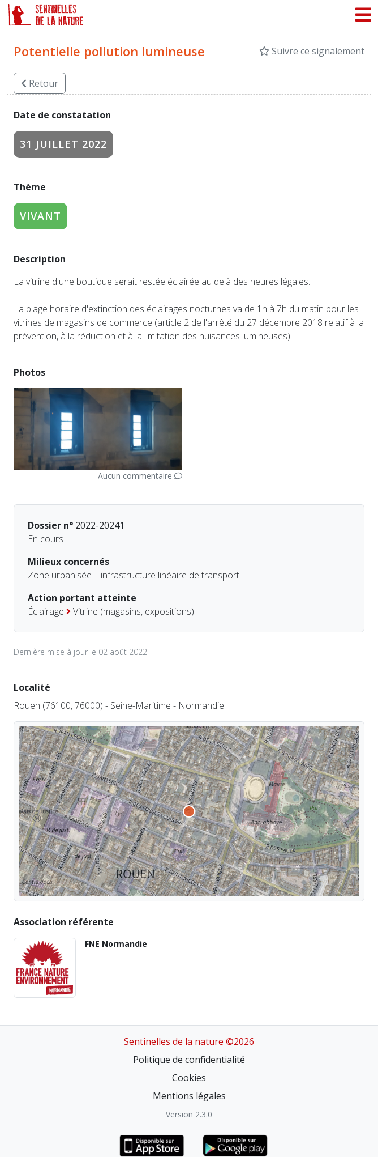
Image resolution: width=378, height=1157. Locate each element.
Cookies (189, 1077)
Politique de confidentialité (189, 1059)
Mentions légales (189, 1096)
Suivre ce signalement (311, 51)
